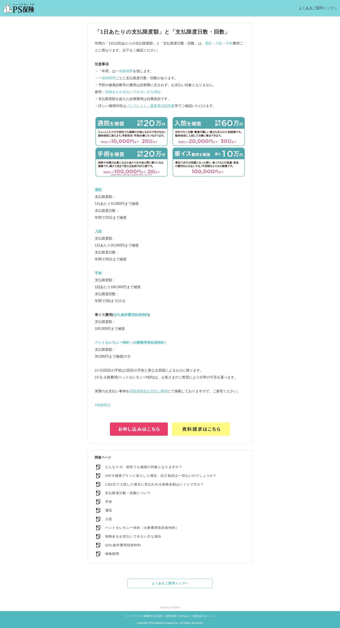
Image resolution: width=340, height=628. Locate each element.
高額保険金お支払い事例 (148, 391)
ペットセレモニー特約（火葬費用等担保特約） (131, 342)
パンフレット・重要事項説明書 (150, 106)
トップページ (133, 616)
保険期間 (126, 71)
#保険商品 (103, 405)
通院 (208, 43)
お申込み (183, 616)
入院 (218, 43)
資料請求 (171, 616)
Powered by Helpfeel (170, 607)
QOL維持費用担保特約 (131, 315)
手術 (229, 43)
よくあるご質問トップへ (318, 8)
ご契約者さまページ (202, 616)
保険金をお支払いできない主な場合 (133, 92)
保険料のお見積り (153, 616)
